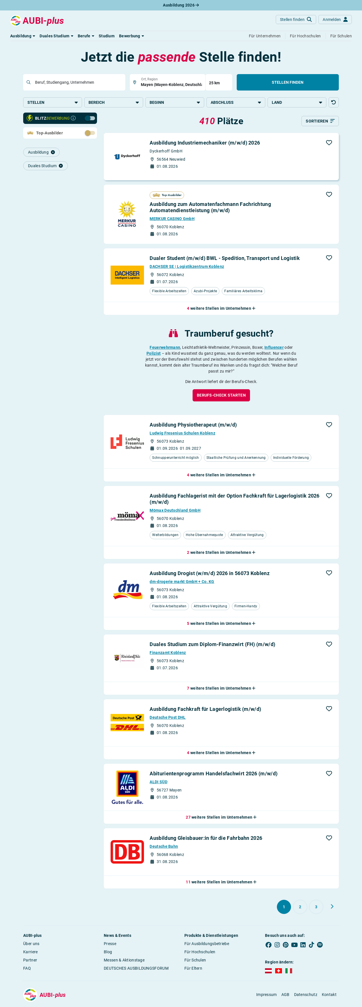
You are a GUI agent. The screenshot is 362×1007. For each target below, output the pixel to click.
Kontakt (329, 995)
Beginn (175, 102)
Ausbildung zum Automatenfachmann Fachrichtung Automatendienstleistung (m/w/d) (210, 207)
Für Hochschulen (200, 952)
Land (297, 102)
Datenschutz (305, 995)
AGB (285, 995)
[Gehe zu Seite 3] (316, 907)
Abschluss (236, 102)
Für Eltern (193, 969)
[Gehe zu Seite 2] (300, 907)
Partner (30, 960)
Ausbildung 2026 (181, 5)
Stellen (52, 102)
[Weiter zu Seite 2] (332, 907)
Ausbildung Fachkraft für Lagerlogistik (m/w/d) (205, 709)
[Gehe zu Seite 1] (284, 907)
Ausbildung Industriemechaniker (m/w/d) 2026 (205, 143)
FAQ (27, 969)
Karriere (30, 952)
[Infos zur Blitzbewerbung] (73, 119)
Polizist (153, 353)
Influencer (274, 347)
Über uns (31, 944)
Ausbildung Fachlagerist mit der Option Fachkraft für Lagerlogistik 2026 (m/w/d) (234, 499)
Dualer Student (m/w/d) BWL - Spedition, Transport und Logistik (225, 258)
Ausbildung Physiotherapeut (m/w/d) (193, 425)
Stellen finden (287, 82)
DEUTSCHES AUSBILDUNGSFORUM (136, 969)
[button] (22, 36)
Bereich (114, 102)
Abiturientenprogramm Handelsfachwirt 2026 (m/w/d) (213, 774)
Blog (108, 952)
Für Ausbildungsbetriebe (206, 944)
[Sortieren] (320, 122)
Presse (110, 944)
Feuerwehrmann (165, 347)
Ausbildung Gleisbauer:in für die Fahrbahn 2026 (206, 839)
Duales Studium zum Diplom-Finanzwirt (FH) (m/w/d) (212, 645)
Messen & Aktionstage (124, 960)
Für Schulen (195, 960)
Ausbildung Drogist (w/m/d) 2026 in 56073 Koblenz (209, 573)
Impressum (266, 995)
